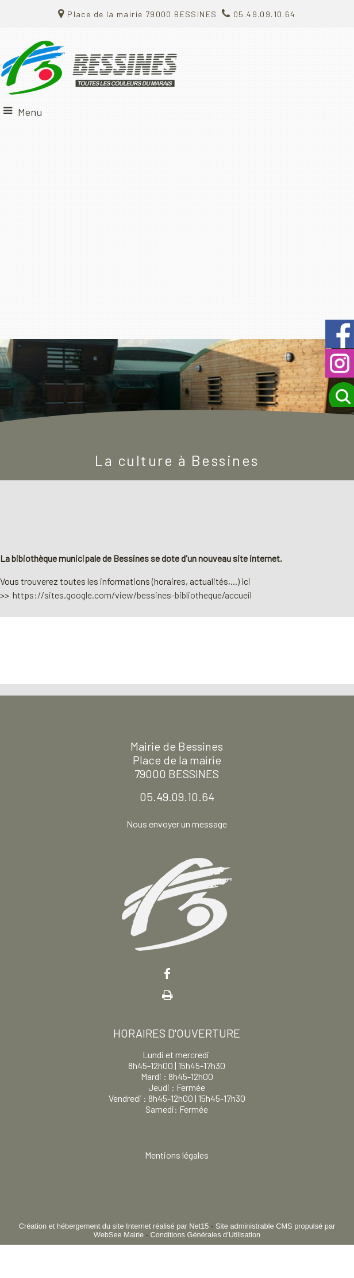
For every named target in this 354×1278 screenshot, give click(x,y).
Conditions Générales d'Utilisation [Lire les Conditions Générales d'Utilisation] (205, 1234)
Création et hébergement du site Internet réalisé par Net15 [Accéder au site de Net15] (114, 1226)
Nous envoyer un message (176, 823)
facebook (167, 973)
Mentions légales (177, 1154)
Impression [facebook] (167, 992)
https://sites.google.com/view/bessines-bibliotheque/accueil (132, 594)
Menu (30, 112)
